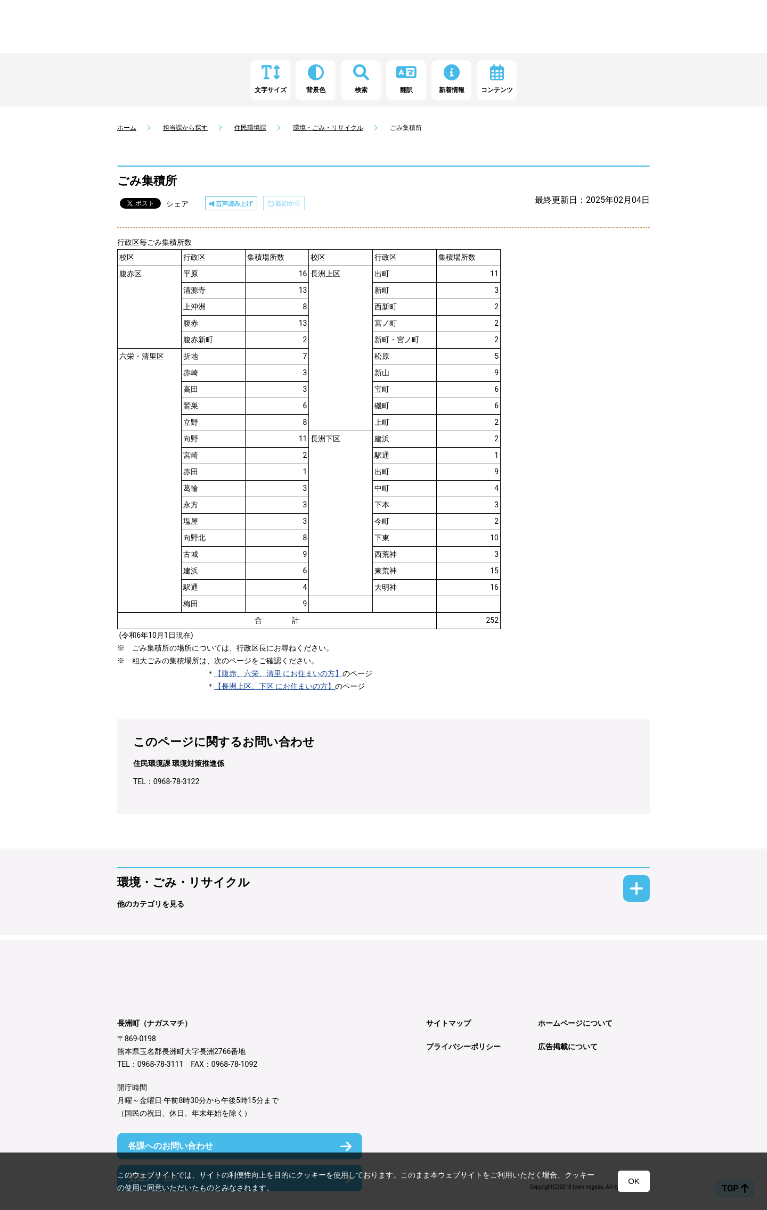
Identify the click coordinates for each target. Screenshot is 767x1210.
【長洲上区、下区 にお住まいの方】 (274, 686)
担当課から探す (185, 127)
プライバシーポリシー (463, 1046)
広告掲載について (568, 1046)
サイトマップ (448, 1023)
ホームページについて (575, 1023)
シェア (177, 204)
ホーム (126, 127)
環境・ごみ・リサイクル (328, 127)
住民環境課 (250, 127)
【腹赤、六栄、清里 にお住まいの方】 (278, 673)
